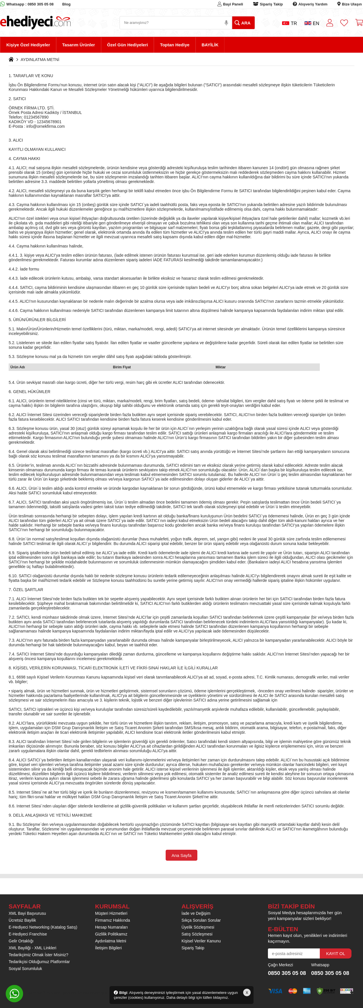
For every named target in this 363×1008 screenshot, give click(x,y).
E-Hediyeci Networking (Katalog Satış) (43, 927)
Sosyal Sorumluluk (25, 968)
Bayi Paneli (233, 4)
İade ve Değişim (195, 913)
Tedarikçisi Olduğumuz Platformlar (39, 961)
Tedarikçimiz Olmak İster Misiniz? (38, 954)
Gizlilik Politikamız (111, 934)
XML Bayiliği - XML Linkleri (32, 948)
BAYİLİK (210, 44)
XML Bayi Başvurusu (27, 913)
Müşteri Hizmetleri (111, 913)
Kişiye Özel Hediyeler (28, 44)
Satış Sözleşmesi (196, 934)
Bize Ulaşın (352, 4)
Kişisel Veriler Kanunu (201, 941)
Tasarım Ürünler (78, 44)
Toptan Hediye (174, 44)
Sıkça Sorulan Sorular (201, 920)
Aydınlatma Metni (110, 941)
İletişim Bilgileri (108, 948)
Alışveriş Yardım (313, 4)
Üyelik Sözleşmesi (197, 927)
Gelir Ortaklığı (21, 941)
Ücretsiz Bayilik (22, 920)
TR (289, 23)
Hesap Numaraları (111, 927)
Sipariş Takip (271, 4)
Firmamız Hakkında (112, 920)
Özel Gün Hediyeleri (127, 44)
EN (311, 23)
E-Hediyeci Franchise (28, 934)
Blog (66, 4)
